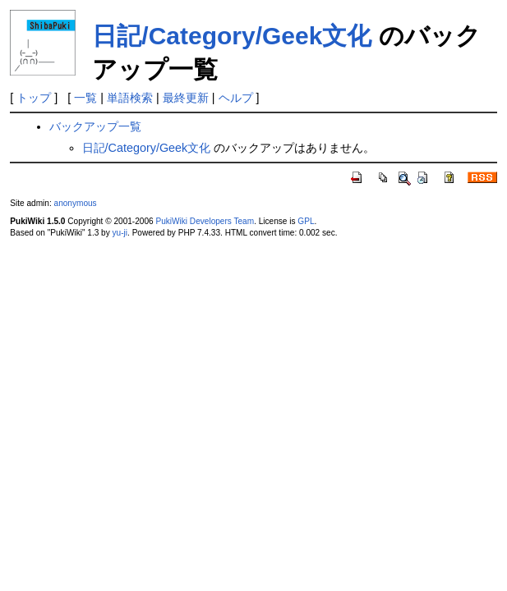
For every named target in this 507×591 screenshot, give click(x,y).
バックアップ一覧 (95, 126)
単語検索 (130, 97)
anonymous (75, 203)
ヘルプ (236, 97)
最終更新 (186, 97)
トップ (33, 97)
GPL (305, 221)
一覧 (85, 97)
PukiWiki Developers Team (204, 221)
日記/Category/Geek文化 (231, 35)
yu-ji (120, 232)
